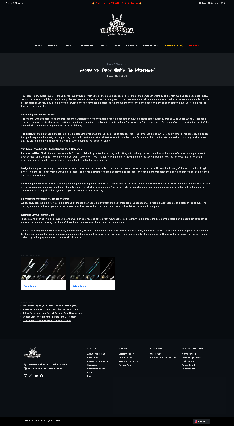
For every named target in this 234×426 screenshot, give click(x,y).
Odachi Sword (188, 368)
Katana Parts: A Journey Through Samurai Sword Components (52, 313)
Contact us (92, 357)
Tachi (116, 45)
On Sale (194, 45)
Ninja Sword (188, 361)
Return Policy (125, 357)
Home (38, 45)
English (200, 421)
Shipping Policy (126, 354)
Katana (54, 45)
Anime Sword (188, 365)
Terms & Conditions (128, 361)
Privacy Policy (125, 365)
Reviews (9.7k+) (174, 45)
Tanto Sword (30, 286)
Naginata (131, 45)
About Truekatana (96, 354)
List (125, 64)
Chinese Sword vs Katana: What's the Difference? (47, 320)
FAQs (89, 372)
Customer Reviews (96, 368)
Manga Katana (189, 354)
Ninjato (70, 45)
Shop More (151, 45)
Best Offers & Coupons (98, 361)
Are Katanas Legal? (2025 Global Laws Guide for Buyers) (50, 305)
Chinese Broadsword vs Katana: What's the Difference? (49, 316)
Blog (118, 64)
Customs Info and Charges (163, 357)
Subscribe (92, 365)
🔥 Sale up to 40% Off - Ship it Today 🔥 (117, 3)
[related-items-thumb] (43, 268)
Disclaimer (155, 354)
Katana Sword (79, 286)
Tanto (103, 45)
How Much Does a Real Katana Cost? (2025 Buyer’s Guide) (50, 309)
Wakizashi (87, 45)
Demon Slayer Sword (192, 357)
